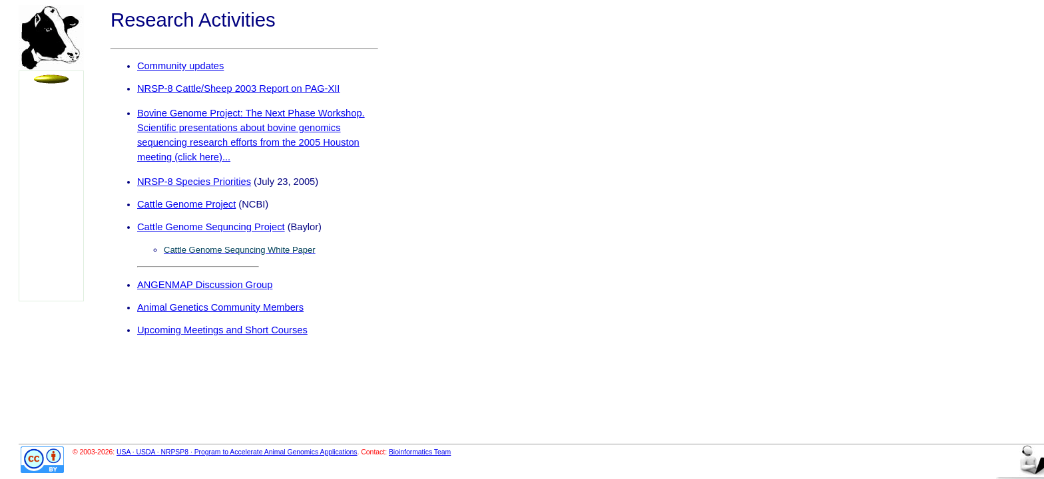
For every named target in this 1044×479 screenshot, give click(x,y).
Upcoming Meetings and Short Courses (222, 330)
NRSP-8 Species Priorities (194, 181)
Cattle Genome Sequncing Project (211, 227)
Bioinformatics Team (420, 452)
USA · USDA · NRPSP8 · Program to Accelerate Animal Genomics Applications (237, 452)
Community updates (180, 66)
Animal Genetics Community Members (220, 307)
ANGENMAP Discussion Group (204, 284)
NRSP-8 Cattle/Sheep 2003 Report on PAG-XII (238, 88)
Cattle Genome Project (186, 204)
